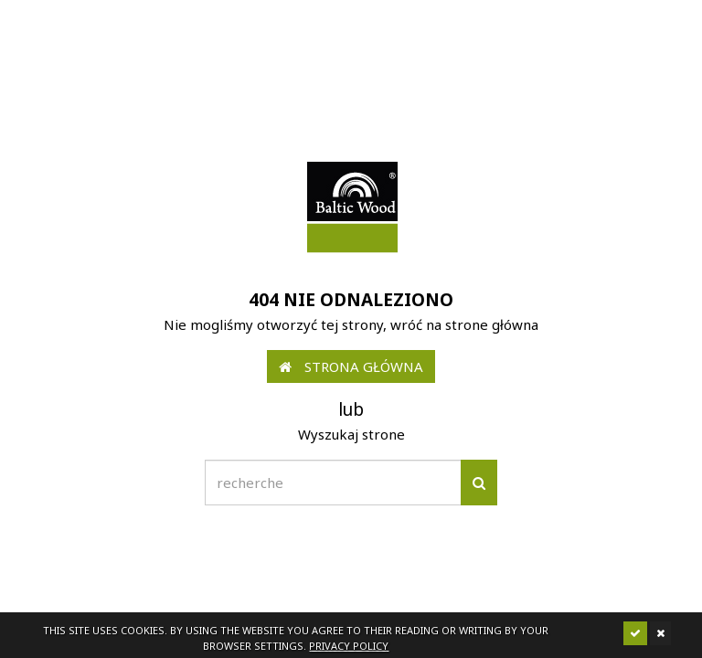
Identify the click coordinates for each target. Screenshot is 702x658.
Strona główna (351, 366)
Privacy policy (348, 646)
